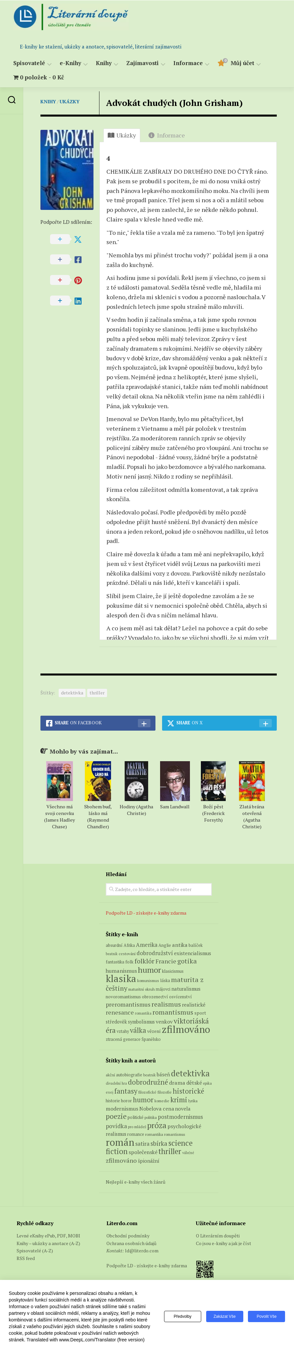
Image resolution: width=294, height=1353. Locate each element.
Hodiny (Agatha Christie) (136, 809)
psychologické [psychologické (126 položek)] (184, 1126)
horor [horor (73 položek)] (126, 1101)
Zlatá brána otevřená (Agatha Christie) (251, 816)
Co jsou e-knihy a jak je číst (223, 1243)
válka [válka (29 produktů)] (138, 1030)
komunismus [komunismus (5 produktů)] (148, 980)
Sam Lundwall (175, 806)
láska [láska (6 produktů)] (165, 980)
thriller (97, 692)
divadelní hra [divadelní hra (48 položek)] (116, 1083)
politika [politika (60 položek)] (151, 1117)
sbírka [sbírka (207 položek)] (158, 1143)
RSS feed (26, 1258)
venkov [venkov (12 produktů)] (164, 1021)
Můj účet (242, 63)
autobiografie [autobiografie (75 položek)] (129, 1075)
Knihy (104, 63)
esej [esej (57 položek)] (109, 1092)
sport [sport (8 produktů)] (200, 1013)
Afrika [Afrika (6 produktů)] (129, 945)
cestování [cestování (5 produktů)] (127, 953)
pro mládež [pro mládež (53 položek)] (137, 1126)
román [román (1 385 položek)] (120, 1142)
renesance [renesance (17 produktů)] (120, 1012)
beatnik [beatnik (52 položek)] (149, 1075)
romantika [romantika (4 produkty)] (143, 1013)
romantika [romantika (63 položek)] (154, 1134)
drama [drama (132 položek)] (177, 1082)
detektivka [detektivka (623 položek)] (190, 1073)
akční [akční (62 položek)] (110, 1074)
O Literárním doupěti (218, 1235)
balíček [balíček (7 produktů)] (196, 945)
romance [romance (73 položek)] (135, 1134)
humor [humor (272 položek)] (143, 1099)
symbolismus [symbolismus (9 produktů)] (141, 1022)
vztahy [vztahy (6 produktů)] (123, 1031)
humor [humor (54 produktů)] (149, 969)
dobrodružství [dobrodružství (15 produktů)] (155, 953)
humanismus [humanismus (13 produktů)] (121, 970)
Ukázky (70, 101)
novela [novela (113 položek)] (183, 1108)
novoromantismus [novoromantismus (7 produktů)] (123, 997)
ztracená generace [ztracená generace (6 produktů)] (123, 1039)
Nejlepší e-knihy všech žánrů (135, 1182)
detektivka (72, 692)
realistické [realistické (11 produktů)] (194, 1004)
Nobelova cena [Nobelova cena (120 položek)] (156, 1108)
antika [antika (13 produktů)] (180, 944)
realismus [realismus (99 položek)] (116, 1134)
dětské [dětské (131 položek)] (194, 1082)
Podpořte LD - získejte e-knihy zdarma (146, 913)
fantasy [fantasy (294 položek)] (125, 1091)
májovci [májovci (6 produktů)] (163, 989)
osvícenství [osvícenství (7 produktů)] (180, 997)
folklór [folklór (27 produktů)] (144, 960)
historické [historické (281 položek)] (188, 1091)
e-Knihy (70, 63)
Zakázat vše (224, 1316)
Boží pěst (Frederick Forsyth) (213, 813)
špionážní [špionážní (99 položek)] (148, 1161)
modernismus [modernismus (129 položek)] (122, 1108)
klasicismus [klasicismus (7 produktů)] (173, 971)
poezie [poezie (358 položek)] (116, 1116)
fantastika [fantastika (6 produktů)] (115, 962)
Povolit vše (266, 1316)
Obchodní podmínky (127, 1235)
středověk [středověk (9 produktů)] (116, 1022)
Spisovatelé (29, 63)
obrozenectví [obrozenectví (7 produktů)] (155, 997)
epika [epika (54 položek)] (207, 1083)
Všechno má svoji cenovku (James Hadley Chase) (59, 816)
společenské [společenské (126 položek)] (143, 1152)
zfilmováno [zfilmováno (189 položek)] (121, 1160)
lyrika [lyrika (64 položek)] (193, 1100)
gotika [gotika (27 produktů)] (187, 960)
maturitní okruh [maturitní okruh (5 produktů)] (141, 989)
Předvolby (182, 1316)
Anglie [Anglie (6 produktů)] (164, 945)
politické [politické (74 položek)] (136, 1117)
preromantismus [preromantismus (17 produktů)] (128, 1004)
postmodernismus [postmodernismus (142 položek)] (180, 1117)
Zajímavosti (142, 63)
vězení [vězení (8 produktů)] (154, 1031)
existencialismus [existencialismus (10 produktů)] (192, 953)
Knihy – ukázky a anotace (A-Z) (48, 1243)
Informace (188, 63)
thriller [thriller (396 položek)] (169, 1151)
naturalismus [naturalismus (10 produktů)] (186, 988)
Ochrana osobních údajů (131, 1243)
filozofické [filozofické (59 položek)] (147, 1092)
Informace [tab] (166, 135)
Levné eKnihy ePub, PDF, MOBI (48, 1235)
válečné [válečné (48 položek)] (188, 1152)
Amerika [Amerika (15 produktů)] (146, 944)
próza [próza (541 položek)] (156, 1125)
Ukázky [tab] (122, 135)
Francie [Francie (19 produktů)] (165, 961)
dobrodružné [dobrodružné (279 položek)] (148, 1082)
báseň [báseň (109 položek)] (163, 1074)
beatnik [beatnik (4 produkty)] (112, 953)
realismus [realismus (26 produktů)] (166, 1004)
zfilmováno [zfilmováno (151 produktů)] (186, 1029)
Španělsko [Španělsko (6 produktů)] (151, 1039)
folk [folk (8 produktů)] (129, 962)
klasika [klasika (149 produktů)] (121, 978)
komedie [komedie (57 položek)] (161, 1100)
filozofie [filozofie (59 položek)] (164, 1092)
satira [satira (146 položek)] (142, 1143)
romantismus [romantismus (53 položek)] (174, 1134)
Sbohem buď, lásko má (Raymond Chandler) (98, 816)
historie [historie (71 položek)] (113, 1101)
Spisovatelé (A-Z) (35, 1250)
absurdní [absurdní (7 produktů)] (114, 945)
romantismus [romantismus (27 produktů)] (172, 1012)
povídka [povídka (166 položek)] (116, 1126)
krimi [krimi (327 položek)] (178, 1099)
